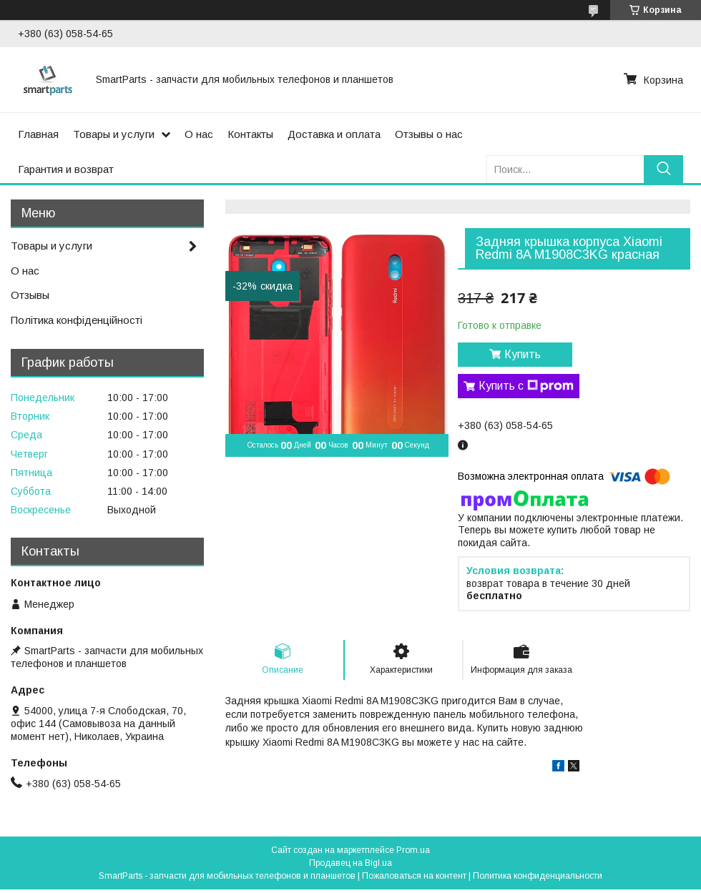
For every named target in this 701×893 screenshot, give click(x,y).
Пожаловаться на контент (414, 876)
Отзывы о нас (429, 134)
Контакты (250, 134)
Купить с (526, 386)
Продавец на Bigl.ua (350, 863)
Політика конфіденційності (76, 320)
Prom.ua (413, 850)
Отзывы (30, 295)
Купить (522, 354)
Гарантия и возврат (66, 169)
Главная (38, 134)
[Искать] (663, 169)
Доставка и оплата (334, 134)
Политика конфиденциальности (537, 876)
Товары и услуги (114, 134)
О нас (199, 134)
